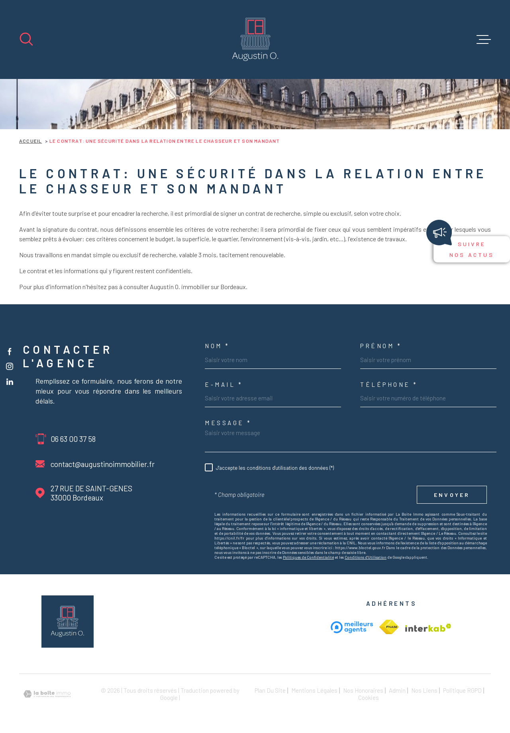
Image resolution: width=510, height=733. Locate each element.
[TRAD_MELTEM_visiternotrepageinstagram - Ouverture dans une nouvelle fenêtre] (9, 366)
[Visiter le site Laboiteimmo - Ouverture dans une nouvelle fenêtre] (47, 694)
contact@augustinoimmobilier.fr (103, 464)
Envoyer (452, 494)
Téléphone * (389, 385)
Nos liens (424, 690)
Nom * (217, 346)
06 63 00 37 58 (73, 438)
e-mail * (224, 385)
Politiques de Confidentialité (308, 557)
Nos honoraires (363, 690)
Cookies (368, 698)
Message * (228, 423)
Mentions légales (314, 690)
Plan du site (270, 690)
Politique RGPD (462, 690)
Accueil (30, 141)
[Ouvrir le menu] (484, 39)
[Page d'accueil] (255, 39)
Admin (397, 690)
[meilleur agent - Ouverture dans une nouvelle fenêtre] (352, 627)
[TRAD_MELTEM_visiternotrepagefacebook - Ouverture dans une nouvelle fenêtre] (9, 351)
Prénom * (381, 346)
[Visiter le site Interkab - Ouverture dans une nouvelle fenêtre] (389, 627)
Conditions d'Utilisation (365, 557)
